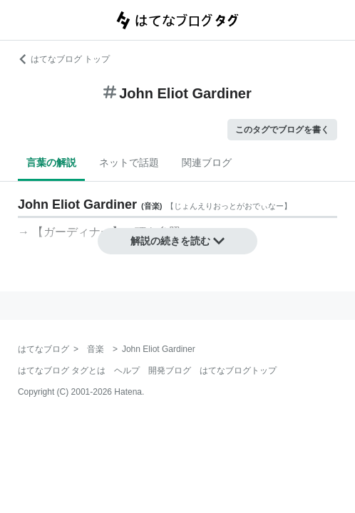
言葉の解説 (51, 162)
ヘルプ (127, 370)
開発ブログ (169, 370)
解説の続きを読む (177, 241)
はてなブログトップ (238, 370)
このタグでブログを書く (282, 130)
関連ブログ (207, 162)
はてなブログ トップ (64, 59)
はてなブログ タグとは (62, 370)
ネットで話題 (129, 162)
